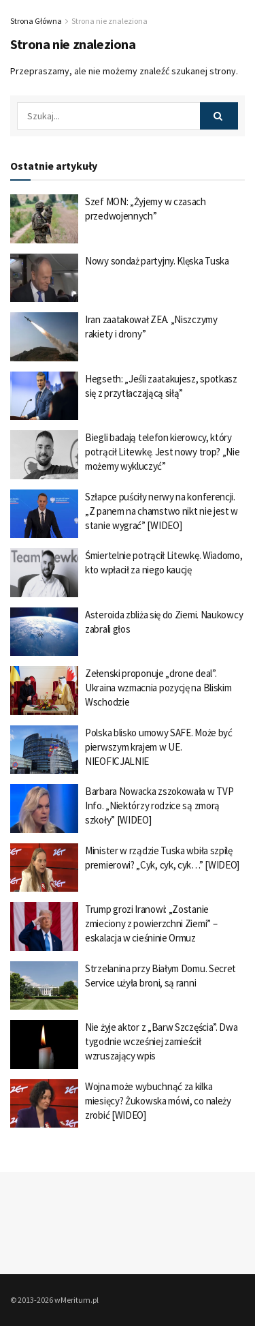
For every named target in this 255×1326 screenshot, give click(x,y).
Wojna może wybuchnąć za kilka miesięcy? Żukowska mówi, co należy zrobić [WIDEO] (158, 1100)
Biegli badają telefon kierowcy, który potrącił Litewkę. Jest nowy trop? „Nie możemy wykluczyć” (162, 451)
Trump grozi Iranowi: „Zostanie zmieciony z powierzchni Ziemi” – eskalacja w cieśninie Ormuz (151, 923)
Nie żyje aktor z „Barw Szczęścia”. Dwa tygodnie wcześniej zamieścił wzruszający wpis (161, 1041)
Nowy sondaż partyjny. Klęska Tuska (157, 260)
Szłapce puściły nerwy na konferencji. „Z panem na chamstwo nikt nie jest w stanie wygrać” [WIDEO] (161, 511)
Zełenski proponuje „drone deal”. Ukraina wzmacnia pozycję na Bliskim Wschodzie (158, 687)
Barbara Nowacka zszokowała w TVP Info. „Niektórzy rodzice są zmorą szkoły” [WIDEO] (159, 805)
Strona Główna (36, 21)
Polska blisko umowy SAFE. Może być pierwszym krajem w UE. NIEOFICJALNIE (159, 747)
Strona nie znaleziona (109, 21)
